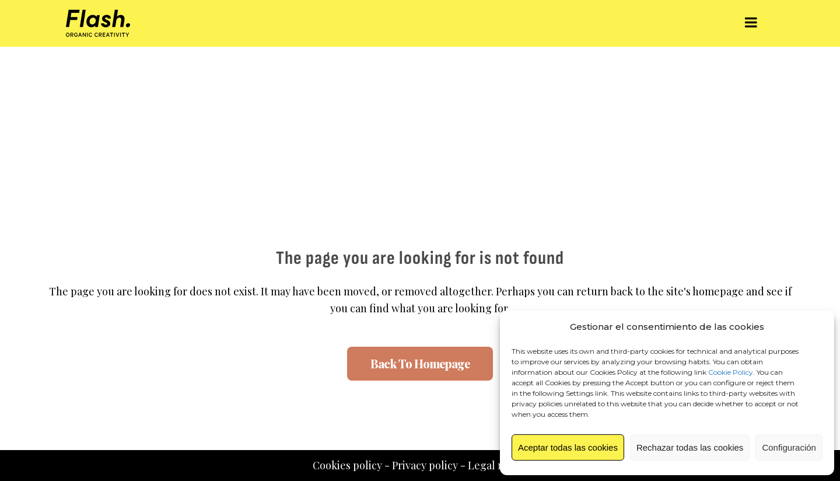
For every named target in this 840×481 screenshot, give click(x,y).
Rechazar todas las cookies (689, 447)
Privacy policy (425, 465)
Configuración (789, 447)
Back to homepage (420, 363)
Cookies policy (347, 465)
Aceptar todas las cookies (568, 447)
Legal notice (498, 465)
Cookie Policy (730, 372)
